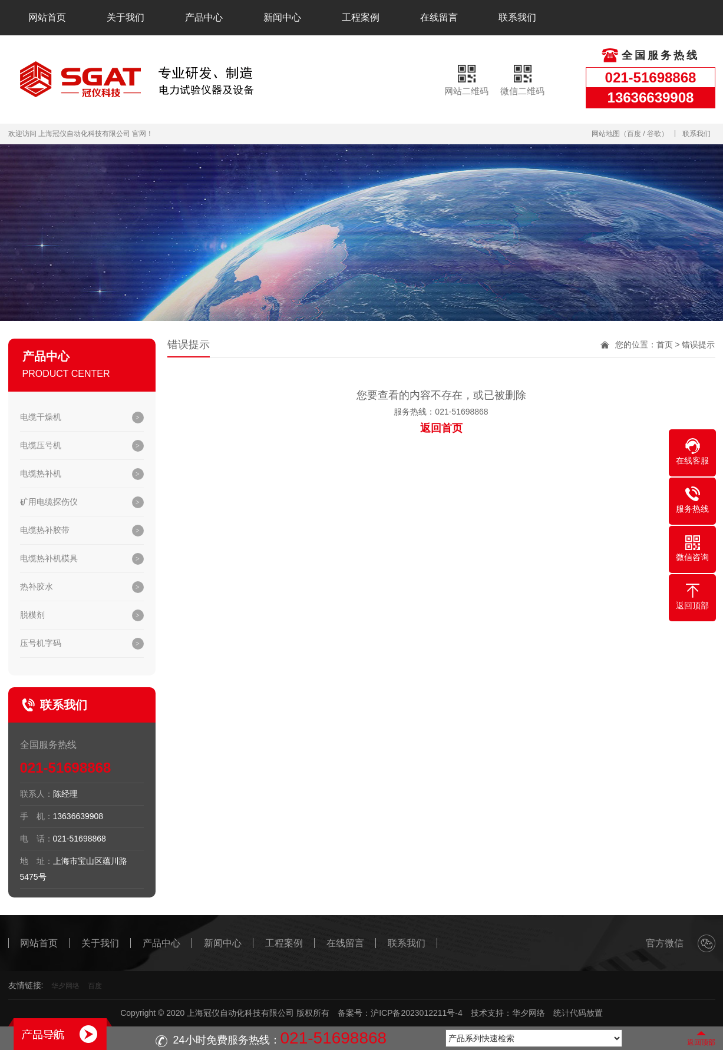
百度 (634, 134)
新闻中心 (282, 17)
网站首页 (47, 17)
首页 (664, 344)
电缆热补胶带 (45, 530)
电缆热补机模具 (49, 558)
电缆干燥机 (40, 417)
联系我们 (517, 17)
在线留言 (439, 17)
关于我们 (125, 17)
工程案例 (360, 17)
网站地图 (606, 134)
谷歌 (654, 134)
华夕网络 (65, 986)
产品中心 (204, 17)
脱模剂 (32, 615)
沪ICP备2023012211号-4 (417, 1013)
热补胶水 (36, 586)
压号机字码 (40, 643)
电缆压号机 (40, 445)
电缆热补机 (40, 473)
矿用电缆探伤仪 (49, 501)
